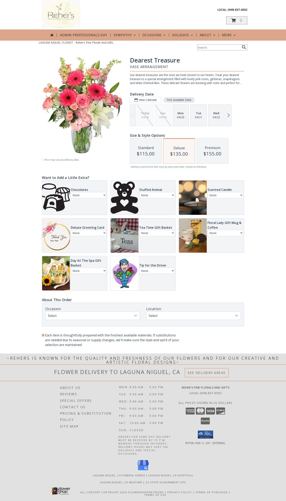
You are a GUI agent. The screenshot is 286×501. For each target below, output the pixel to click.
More (229, 35)
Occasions (154, 35)
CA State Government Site (166, 482)
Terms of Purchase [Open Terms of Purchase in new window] (212, 492)
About (208, 35)
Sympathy (125, 35)
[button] (236, 20)
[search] (244, 47)
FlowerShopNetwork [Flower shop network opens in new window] (146, 492)
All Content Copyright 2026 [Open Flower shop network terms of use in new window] (103, 492)
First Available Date (179, 100)
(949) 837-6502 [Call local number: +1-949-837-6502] (237, 10)
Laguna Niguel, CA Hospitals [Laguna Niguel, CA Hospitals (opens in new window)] (171, 475)
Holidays (183, 35)
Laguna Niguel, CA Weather (121, 482)
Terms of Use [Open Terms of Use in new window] (155, 495)
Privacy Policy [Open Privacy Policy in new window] (179, 492)
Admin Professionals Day (83, 35)
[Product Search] (218, 47)
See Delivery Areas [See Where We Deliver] (207, 372)
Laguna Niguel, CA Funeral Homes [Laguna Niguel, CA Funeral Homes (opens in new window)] (119, 475)
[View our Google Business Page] (143, 470)
